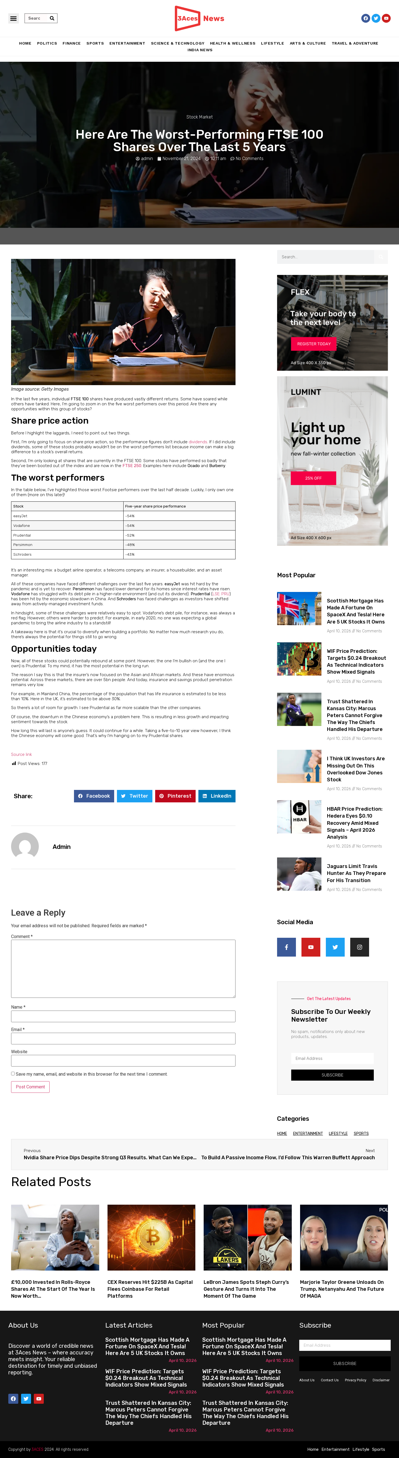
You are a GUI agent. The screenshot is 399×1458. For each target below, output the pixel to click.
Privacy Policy (355, 1380)
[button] (13, 18)
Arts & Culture (308, 43)
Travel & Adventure (355, 43)
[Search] (52, 18)
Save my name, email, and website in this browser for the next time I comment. (92, 1074)
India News (200, 50)
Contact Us (330, 1380)
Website (19, 1052)
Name (18, 1007)
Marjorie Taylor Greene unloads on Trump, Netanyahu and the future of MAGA (342, 1289)
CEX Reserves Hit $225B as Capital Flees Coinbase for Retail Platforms (150, 1289)
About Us (306, 1380)
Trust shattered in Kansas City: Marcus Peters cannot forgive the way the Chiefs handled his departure (355, 716)
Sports (95, 43)
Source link (21, 754)
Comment (22, 936)
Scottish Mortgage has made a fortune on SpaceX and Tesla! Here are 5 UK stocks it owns (147, 1346)
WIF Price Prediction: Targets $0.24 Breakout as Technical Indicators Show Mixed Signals (146, 1378)
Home (25, 43)
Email (18, 1029)
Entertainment (127, 43)
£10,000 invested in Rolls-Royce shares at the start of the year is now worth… (53, 1289)
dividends (198, 441)
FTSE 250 (131, 465)
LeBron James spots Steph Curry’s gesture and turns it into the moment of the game (246, 1289)
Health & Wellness (233, 43)
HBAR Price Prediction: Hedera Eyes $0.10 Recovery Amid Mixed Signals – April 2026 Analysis (355, 823)
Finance (72, 43)
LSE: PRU (221, 593)
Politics (47, 43)
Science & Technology (177, 43)
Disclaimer (381, 1380)
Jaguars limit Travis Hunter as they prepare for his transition (356, 873)
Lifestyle (272, 43)
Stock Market (199, 117)
